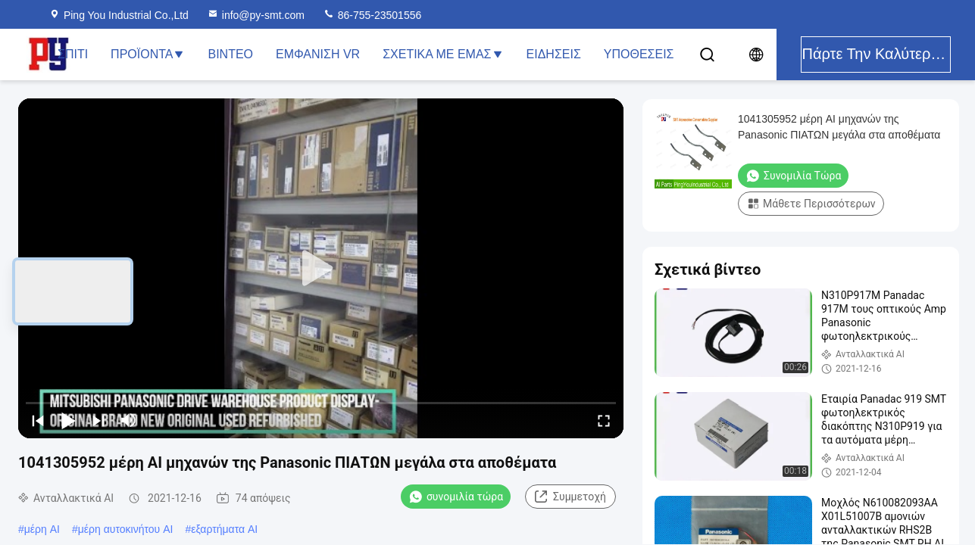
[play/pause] (68, 420)
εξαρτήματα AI (224, 529)
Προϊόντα (148, 54)
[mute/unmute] (129, 420)
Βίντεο (230, 54)
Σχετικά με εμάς (443, 54)
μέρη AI (42, 529)
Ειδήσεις (554, 54)
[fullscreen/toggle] (604, 420)
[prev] (38, 420)
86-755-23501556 (372, 15)
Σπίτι (73, 54)
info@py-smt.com (256, 15)
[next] (98, 420)
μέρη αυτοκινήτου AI (125, 529)
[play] (321, 269)
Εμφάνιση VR (318, 54)
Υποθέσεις (639, 54)
